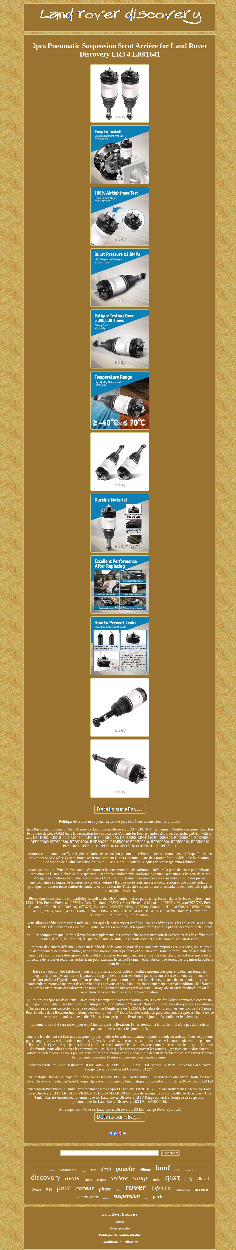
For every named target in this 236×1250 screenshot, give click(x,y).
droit (106, 1169)
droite (36, 1189)
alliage (145, 1170)
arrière (119, 1178)
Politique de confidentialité (120, 1235)
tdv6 (118, 1190)
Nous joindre (120, 1228)
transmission (68, 1170)
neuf (178, 1169)
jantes (88, 1179)
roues (106, 1197)
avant (72, 1177)
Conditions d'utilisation (120, 1242)
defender (160, 1188)
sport (172, 1177)
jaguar (50, 1170)
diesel (203, 1178)
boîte (189, 1170)
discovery (45, 1177)
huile (188, 1179)
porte (158, 1196)
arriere (201, 1189)
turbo (156, 1179)
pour (64, 1187)
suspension (127, 1196)
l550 (93, 1170)
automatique (183, 1190)
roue (84, 1170)
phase (105, 1189)
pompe (101, 1179)
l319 (49, 1190)
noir (146, 1198)
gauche (125, 1168)
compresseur (87, 1196)
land (162, 1167)
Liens (119, 1221)
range (140, 1177)
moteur (84, 1189)
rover (136, 1187)
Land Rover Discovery (119, 1214)
